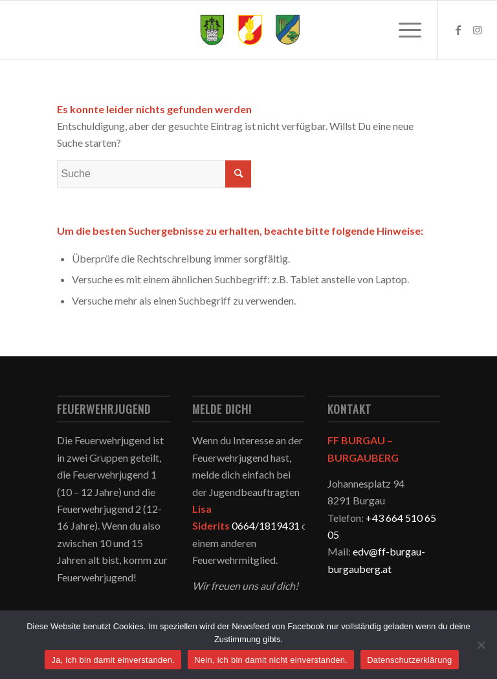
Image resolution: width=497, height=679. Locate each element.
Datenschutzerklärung (409, 660)
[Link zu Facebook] (458, 29)
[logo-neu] (248, 30)
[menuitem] (403, 30)
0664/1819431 (266, 525)
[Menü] (403, 30)
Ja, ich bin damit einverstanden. (113, 660)
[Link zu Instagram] (477, 29)
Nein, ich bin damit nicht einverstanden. (271, 660)
